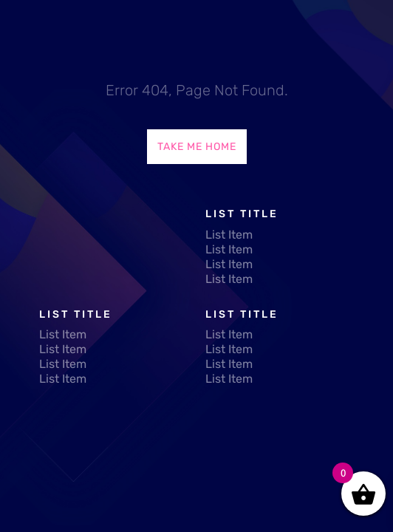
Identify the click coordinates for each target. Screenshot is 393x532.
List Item (229, 235)
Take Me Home (196, 146)
